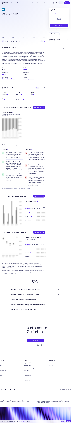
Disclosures (27, 380)
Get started (35, 340)
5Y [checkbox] (16, 41)
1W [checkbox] (5, 41)
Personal (13, 2)
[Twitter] (5, 389)
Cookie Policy (22, 421)
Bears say (28, 149)
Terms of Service (28, 365)
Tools (1, 368)
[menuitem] (35, 289)
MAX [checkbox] (19, 41)
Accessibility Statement (30, 378)
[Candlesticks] (44, 41)
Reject (62, 421)
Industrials (26, 69)
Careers (50, 363)
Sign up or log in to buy (59, 25)
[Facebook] (1, 389)
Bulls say (5, 149)
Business (19, 2)
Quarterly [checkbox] (27, 208)
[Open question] (59, 289)
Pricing (38, 2)
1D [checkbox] (2, 41)
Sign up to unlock (39, 107)
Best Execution (27, 370)
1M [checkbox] (7, 41)
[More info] (68, 40)
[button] (12, 68)
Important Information (29, 363)
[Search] (56, 2)
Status (1, 375)
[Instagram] (14, 389)
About (43, 2)
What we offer (31, 2)
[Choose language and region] (53, 2)
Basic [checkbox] (37, 87)
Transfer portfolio (4, 373)
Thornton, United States (8, 79)
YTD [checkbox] (11, 41)
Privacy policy (27, 373)
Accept (68, 421)
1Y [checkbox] (13, 41)
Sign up (67, 2)
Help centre (3, 370)
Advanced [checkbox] (42, 87)
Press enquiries (52, 368)
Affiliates (50, 365)
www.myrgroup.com (28, 79)
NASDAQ (4, 74)
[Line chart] (41, 41)
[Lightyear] (4, 3)
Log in (61, 2)
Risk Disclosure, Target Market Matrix (33, 368)
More (48, 2)
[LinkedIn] (10, 389)
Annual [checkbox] (33, 208)
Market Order (59, 14)
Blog (1, 365)
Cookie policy (27, 375)
